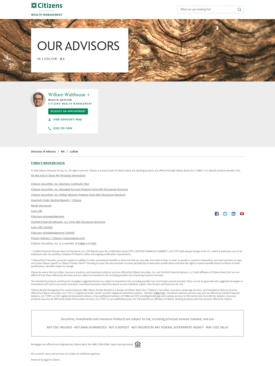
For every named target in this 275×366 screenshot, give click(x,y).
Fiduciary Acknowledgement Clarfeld (52, 233)
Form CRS (36, 211)
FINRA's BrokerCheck (48, 163)
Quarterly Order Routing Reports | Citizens (56, 200)
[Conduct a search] (210, 9)
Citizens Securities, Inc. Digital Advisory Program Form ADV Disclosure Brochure (78, 194)
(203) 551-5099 (60, 128)
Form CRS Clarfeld (41, 227)
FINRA (81, 243)
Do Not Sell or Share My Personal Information (58, 175)
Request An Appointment (67, 110)
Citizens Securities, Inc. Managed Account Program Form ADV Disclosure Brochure (79, 189)
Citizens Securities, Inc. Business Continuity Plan (60, 184)
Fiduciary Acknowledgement (47, 216)
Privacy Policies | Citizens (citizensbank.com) (58, 238)
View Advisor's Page (65, 119)
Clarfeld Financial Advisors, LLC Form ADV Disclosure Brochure (68, 222)
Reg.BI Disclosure (41, 205)
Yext (46, 360)
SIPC (93, 243)
